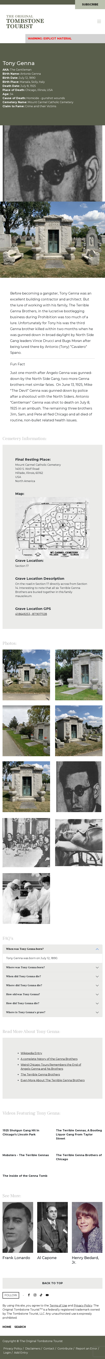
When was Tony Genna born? (25, 949)
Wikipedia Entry (31, 1053)
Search (20, 1327)
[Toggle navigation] (99, 21)
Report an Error (86, 1348)
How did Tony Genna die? (22, 1003)
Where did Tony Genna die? (24, 985)
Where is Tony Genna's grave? (25, 1012)
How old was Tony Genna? (23, 994)
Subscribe (90, 4)
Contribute (65, 1348)
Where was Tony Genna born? (25, 967)
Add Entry (21, 1352)
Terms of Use (58, 1305)
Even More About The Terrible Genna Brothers (53, 1080)
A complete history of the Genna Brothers (49, 1059)
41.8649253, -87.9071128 (31, 614)
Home (7, 1327)
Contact (48, 1348)
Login (7, 1352)
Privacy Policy (83, 1305)
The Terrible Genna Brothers (40, 1074)
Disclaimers (32, 1348)
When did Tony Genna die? (23, 976)
